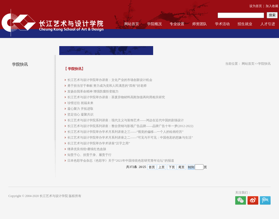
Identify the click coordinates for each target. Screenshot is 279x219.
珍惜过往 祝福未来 (80, 103)
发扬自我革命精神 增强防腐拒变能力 (93, 91)
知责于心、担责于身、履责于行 (89, 155)
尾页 (181, 167)
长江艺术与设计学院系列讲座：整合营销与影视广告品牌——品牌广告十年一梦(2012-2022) (130, 126)
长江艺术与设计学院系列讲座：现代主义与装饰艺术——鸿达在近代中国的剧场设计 (125, 120)
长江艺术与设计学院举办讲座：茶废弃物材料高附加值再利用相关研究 (116, 97)
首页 (152, 167)
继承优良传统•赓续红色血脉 (86, 149)
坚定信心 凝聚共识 (80, 114)
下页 (172, 167)
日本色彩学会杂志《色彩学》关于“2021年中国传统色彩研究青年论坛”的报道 (120, 160)
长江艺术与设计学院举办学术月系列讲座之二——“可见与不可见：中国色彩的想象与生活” (130, 137)
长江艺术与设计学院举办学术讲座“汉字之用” (98, 143)
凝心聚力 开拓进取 (80, 109)
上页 (161, 167)
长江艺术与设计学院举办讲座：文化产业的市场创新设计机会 (109, 80)
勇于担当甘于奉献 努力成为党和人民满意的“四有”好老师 (107, 85)
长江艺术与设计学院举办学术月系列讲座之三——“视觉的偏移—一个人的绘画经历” (125, 132)
